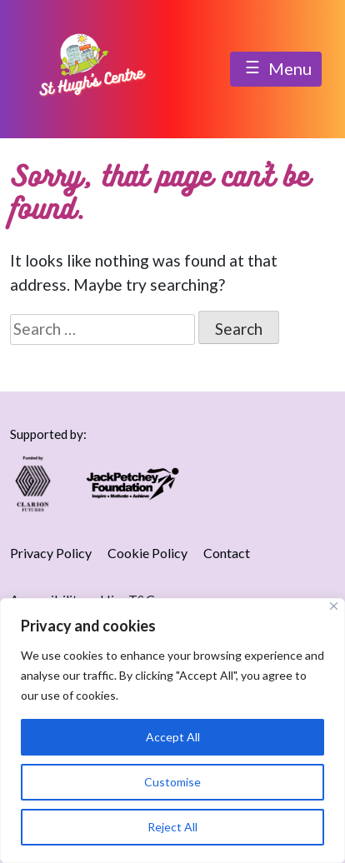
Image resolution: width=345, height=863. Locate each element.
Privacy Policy (51, 553)
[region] (172, 730)
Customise (172, 782)
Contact (226, 553)
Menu (276, 70)
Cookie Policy (148, 553)
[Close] (334, 606)
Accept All (173, 737)
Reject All (173, 827)
